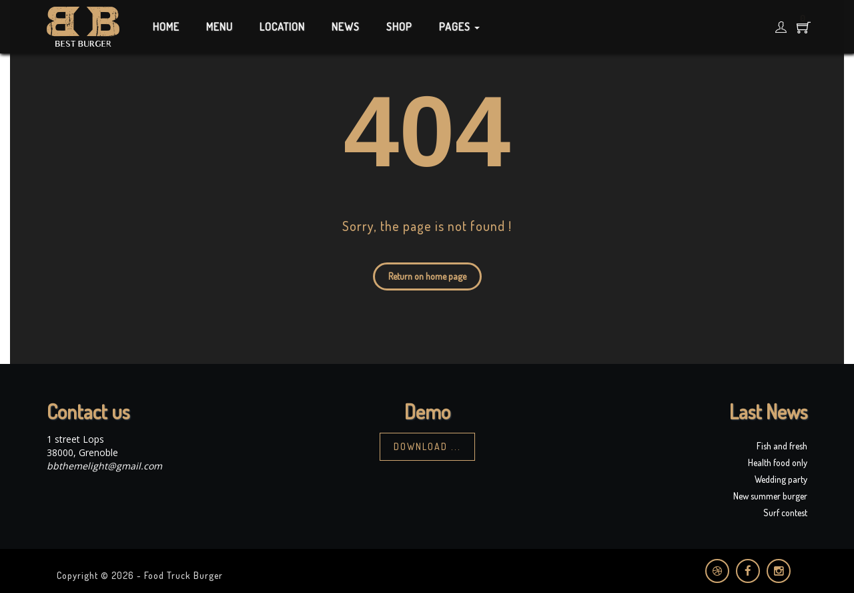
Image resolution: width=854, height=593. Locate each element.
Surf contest (785, 512)
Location (282, 26)
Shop (399, 26)
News (346, 26)
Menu (219, 26)
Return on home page (427, 276)
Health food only (777, 462)
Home (166, 26)
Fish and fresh (782, 445)
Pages (459, 26)
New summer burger (770, 496)
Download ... (427, 446)
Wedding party (781, 479)
